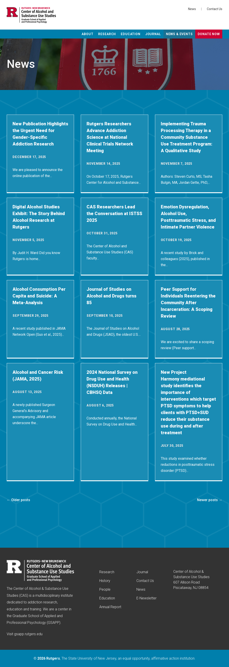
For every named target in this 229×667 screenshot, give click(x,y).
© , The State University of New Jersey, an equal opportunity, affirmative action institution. (114, 658)
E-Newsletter (146, 598)
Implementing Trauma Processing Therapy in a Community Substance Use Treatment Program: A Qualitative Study (186, 137)
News (192, 9)
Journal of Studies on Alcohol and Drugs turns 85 (111, 295)
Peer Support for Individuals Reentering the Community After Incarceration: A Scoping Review (188, 302)
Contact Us (214, 9)
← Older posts (18, 500)
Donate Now (209, 34)
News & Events (179, 34)
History (104, 581)
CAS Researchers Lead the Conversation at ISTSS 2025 (114, 213)
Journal (153, 34)
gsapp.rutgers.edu (28, 634)
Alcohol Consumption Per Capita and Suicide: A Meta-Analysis (39, 295)
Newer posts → (209, 500)
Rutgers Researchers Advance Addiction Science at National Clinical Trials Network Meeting (110, 137)
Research (107, 34)
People (104, 589)
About (87, 34)
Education (130, 34)
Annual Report (110, 607)
